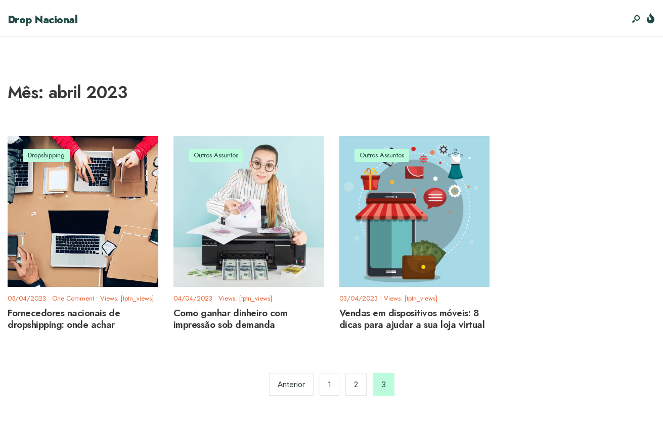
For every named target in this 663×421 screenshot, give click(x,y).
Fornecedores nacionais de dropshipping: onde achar (64, 319)
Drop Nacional (42, 19)
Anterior (291, 384)
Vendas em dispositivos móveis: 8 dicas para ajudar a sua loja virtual (412, 319)
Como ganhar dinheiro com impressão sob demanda (230, 319)
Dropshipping (46, 155)
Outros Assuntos (216, 155)
